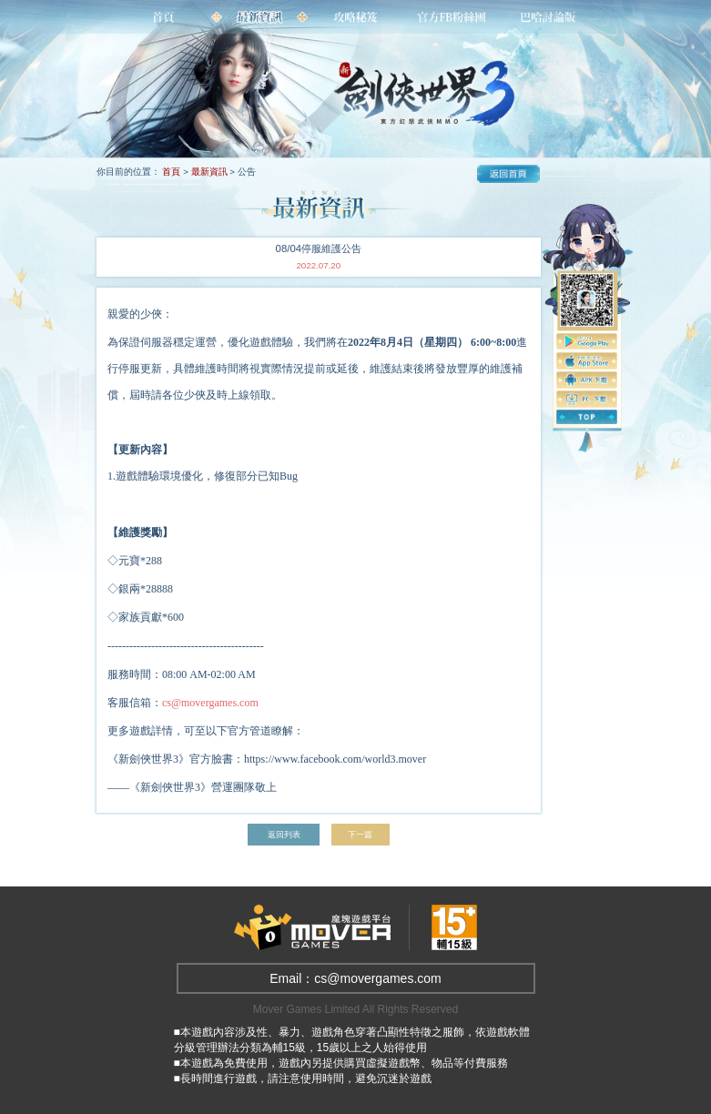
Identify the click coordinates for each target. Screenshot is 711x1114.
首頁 (171, 172)
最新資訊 (209, 172)
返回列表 (283, 834)
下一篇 (361, 834)
